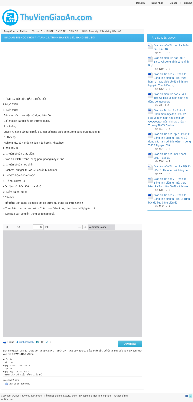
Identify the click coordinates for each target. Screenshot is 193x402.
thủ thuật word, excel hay (68, 395)
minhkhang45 (26, 342)
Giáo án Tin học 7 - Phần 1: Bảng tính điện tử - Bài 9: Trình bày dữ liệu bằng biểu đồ (169, 199)
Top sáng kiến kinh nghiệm (97, 395)
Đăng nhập (157, 3)
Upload (174, 3)
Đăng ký (140, 3)
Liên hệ (188, 3)
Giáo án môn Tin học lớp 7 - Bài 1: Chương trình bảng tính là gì (168, 61)
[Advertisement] (72, 70)
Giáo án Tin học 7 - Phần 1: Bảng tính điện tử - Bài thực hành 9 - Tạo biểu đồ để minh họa (168, 182)
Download (130, 343)
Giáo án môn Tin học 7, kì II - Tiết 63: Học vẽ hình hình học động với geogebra (168, 98)
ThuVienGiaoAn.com (31, 395)
